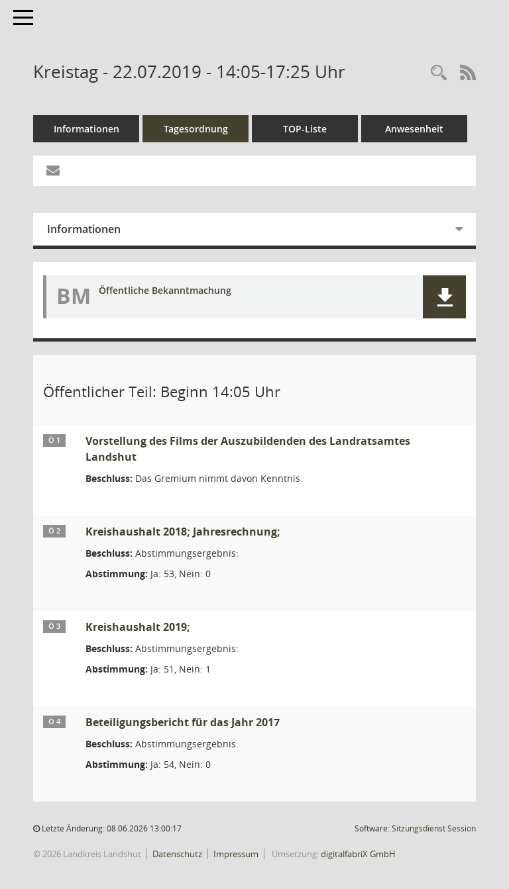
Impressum (235, 854)
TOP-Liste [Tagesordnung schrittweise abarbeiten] (305, 128)
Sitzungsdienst (434, 828)
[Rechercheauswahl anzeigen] (438, 73)
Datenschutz (177, 854)
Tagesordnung (196, 128)
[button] (444, 296)
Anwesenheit (414, 128)
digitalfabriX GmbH (358, 854)
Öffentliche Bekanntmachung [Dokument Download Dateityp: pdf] (165, 291)
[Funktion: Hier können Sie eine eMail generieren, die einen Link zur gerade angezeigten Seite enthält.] (53, 171)
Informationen (86, 128)
